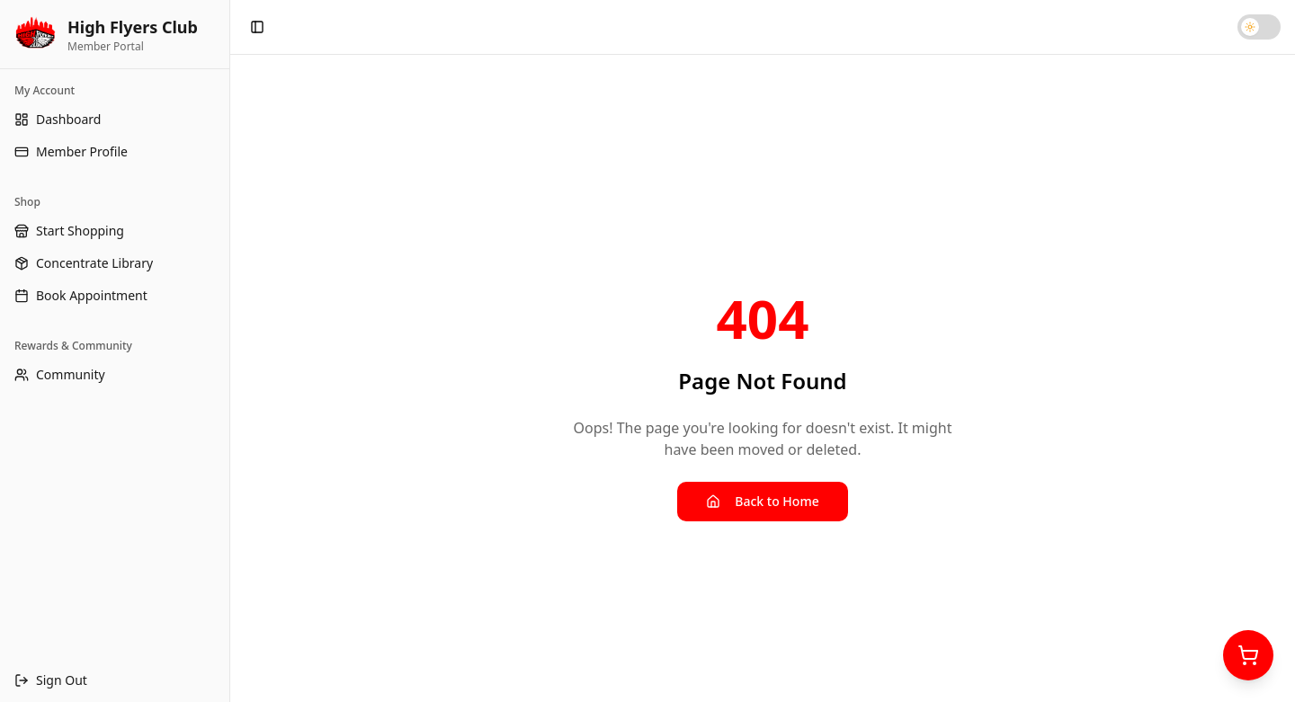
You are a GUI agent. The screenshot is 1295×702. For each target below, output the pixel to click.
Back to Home (762, 501)
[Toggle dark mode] (1259, 27)
